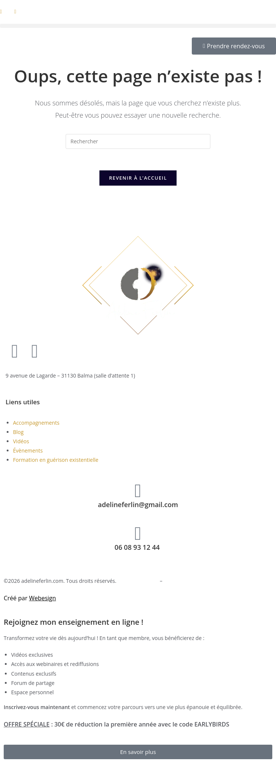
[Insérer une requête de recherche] (138, 141)
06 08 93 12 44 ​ (138, 547)
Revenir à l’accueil (138, 179)
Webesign (42, 599)
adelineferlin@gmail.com (138, 505)
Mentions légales (138, 581)
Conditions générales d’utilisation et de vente (218, 581)
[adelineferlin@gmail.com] (138, 491)
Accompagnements (36, 423)
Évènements (28, 451)
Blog (18, 432)
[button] (138, 26)
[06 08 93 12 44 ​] (138, 534)
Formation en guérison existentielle (55, 460)
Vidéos (21, 442)
